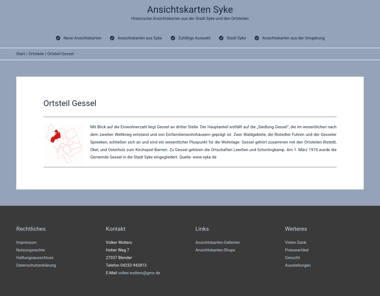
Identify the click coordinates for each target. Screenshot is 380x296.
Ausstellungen (298, 265)
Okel (94, 149)
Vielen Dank (295, 242)
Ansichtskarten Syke (190, 9)
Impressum (26, 242)
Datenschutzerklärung (36, 265)
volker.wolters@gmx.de (139, 272)
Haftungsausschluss (34, 257)
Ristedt (329, 142)
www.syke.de (204, 157)
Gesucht (292, 257)
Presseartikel (297, 250)
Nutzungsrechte (30, 250)
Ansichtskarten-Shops (215, 250)
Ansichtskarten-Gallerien (217, 242)
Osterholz (117, 149)
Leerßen (240, 149)
